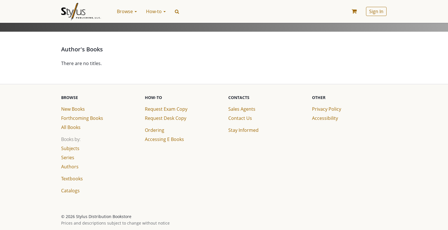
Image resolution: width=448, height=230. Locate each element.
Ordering (154, 130)
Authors (70, 167)
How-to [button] (156, 11)
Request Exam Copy (166, 109)
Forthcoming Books (82, 118)
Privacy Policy (326, 109)
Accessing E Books (164, 139)
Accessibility (325, 118)
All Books (71, 127)
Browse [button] (127, 11)
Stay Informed (243, 130)
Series (67, 157)
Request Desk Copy (165, 118)
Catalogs (70, 190)
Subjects (70, 148)
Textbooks (72, 178)
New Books (73, 109)
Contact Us (240, 118)
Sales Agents (241, 109)
